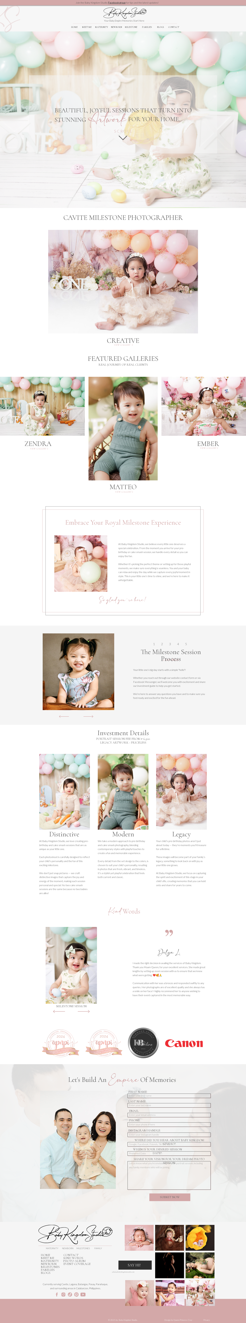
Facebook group (117, 2)
